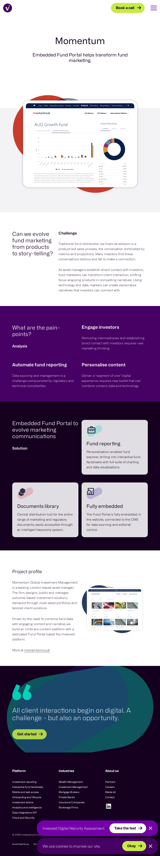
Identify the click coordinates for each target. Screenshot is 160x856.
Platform (19, 771)
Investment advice (22, 802)
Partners (110, 781)
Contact (109, 797)
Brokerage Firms (68, 807)
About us (112, 771)
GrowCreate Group (20, 844)
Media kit (110, 792)
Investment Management (73, 787)
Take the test (125, 828)
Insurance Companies (72, 802)
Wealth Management (71, 781)
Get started (26, 746)
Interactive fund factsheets (27, 787)
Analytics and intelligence (27, 807)
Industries (66, 771)
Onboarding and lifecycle (26, 797)
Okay (131, 846)
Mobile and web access (25, 792)
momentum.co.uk (37, 661)
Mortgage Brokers (69, 792)
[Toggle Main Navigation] (151, 8)
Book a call (125, 8)
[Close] (150, 828)
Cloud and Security (23, 817)
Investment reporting (24, 781)
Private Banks (67, 797)
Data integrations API (24, 812)
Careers (109, 787)
